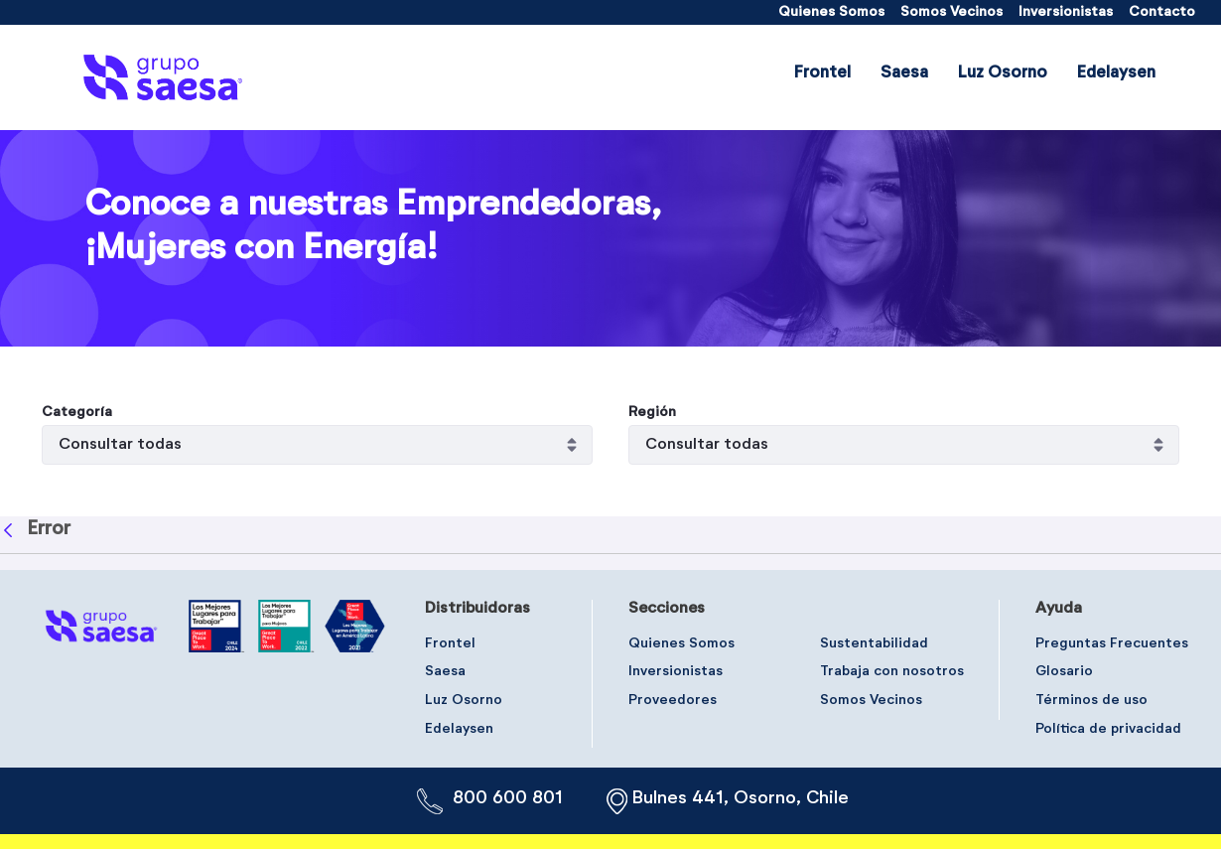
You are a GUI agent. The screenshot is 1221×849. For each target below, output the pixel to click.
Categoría (77, 412)
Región (652, 412)
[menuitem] (831, 12)
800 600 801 (508, 798)
